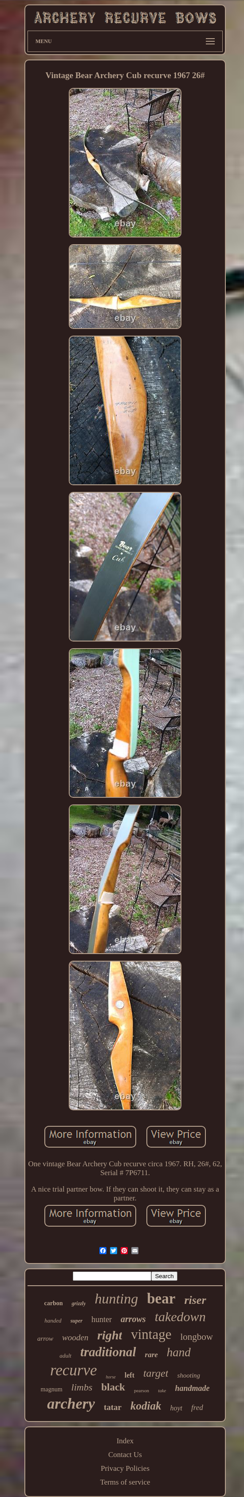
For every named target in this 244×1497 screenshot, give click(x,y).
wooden (75, 1337)
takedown (180, 1316)
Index (125, 1441)
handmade (192, 1388)
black (113, 1387)
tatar (113, 1407)
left (129, 1375)
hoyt (176, 1408)
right (109, 1335)
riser (195, 1300)
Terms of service (125, 1482)
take (162, 1390)
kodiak (145, 1406)
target (155, 1373)
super (77, 1321)
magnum (52, 1389)
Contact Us (125, 1454)
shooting (188, 1375)
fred (197, 1407)
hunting (116, 1299)
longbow (197, 1336)
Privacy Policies (125, 1468)
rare (151, 1354)
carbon (53, 1303)
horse (111, 1376)
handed (52, 1320)
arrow (45, 1338)
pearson (141, 1390)
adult (65, 1355)
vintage (151, 1334)
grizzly (78, 1303)
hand (179, 1352)
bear (161, 1299)
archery (71, 1403)
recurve (73, 1370)
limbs (82, 1387)
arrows (133, 1319)
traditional (108, 1352)
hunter (101, 1319)
